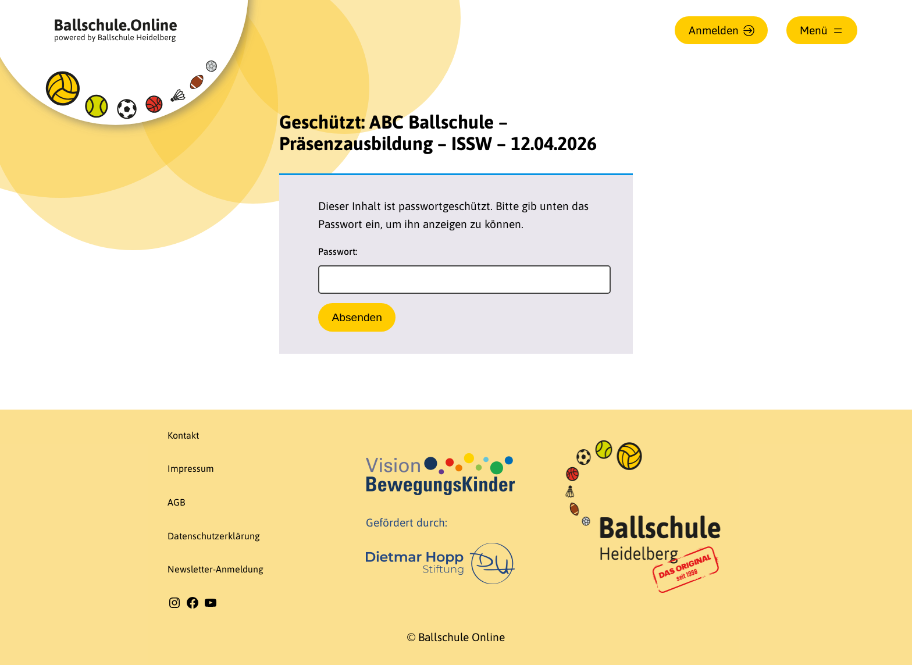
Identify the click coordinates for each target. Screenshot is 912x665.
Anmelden (714, 30)
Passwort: (464, 270)
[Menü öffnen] (821, 30)
